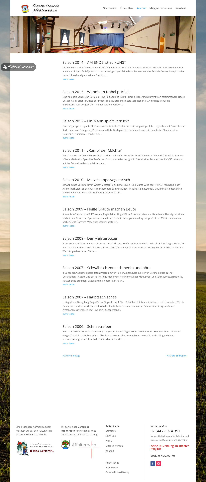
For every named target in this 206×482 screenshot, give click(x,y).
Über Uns (126, 8)
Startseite (109, 8)
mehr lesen (69, 79)
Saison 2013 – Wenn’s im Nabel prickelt (96, 91)
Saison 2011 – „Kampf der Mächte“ (92, 150)
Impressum (112, 467)
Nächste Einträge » (177, 355)
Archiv (141, 8)
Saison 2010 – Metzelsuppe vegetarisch (96, 179)
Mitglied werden (160, 8)
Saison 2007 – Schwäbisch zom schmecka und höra (107, 267)
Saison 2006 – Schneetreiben (87, 326)
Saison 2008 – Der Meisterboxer (90, 238)
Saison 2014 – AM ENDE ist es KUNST (94, 62)
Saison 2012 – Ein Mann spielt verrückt (96, 121)
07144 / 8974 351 (165, 430)
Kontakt (181, 8)
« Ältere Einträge (71, 355)
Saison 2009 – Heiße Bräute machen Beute (99, 209)
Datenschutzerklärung (117, 472)
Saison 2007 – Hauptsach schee (90, 297)
